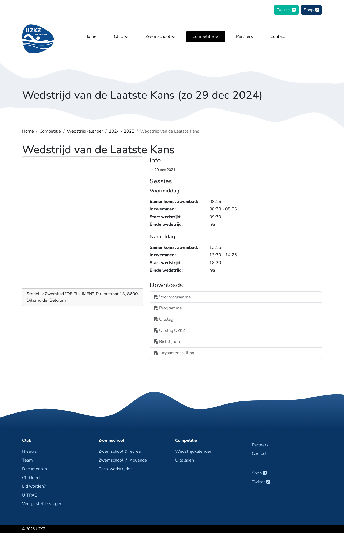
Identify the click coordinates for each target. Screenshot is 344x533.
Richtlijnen (167, 342)
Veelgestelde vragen (42, 504)
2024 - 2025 (121, 131)
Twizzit (286, 10)
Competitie (205, 37)
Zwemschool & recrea (120, 451)
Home (90, 37)
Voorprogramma (172, 297)
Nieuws (29, 451)
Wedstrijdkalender (85, 131)
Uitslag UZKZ (169, 331)
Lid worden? (34, 486)
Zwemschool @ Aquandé (123, 460)
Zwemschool (160, 37)
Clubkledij (32, 478)
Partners (244, 37)
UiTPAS (29, 495)
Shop (311, 10)
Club (121, 37)
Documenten (34, 469)
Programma (168, 308)
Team (27, 460)
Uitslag (163, 319)
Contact (277, 37)
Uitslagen (184, 460)
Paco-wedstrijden (116, 469)
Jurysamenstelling (174, 353)
